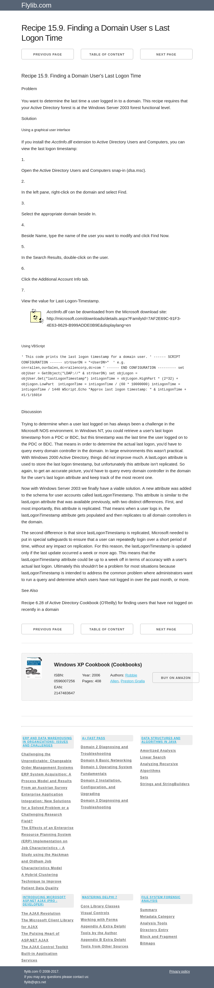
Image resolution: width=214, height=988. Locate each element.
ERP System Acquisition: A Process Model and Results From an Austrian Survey (46, 781)
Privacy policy (179, 971)
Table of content (107, 54)
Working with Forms (99, 920)
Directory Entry (154, 930)
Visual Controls (95, 913)
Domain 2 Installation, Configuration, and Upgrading (101, 787)
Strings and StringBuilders (165, 784)
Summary (148, 910)
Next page (166, 54)
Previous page (47, 54)
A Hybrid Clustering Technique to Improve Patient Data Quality (41, 881)
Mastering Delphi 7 (99, 897)
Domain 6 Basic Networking (106, 760)
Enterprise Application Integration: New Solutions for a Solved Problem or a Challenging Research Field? (46, 807)
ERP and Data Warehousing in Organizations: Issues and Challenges (47, 742)
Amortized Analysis (158, 751)
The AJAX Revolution (41, 913)
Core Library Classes (100, 906)
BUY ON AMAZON (176, 677)
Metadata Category (157, 917)
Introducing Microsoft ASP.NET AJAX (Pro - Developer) (44, 901)
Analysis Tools (153, 923)
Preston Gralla (133, 681)
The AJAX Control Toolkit (44, 947)
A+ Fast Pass (93, 738)
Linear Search (153, 757)
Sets (144, 777)
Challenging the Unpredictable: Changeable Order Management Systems (47, 761)
